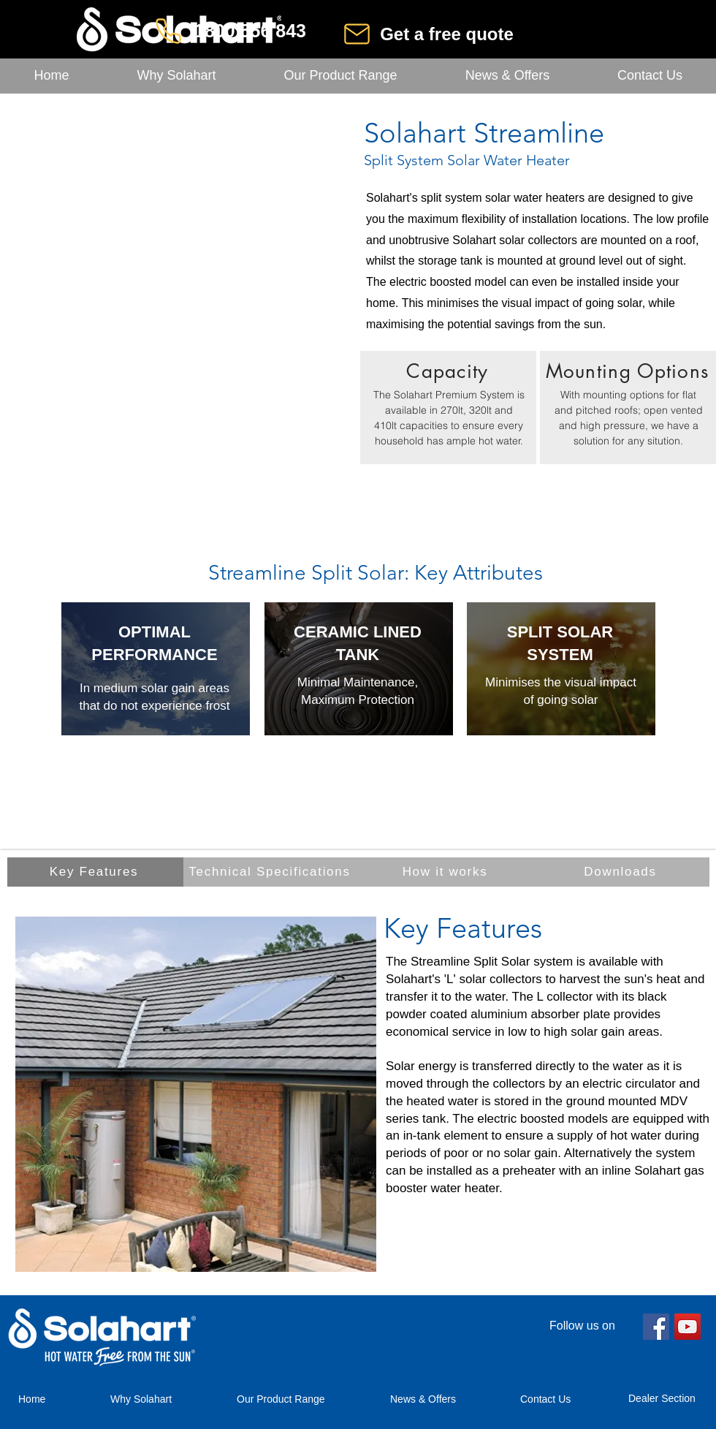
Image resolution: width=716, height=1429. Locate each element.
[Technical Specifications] (271, 872)
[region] (154, 671)
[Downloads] (621, 872)
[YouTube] (687, 1327)
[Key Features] (95, 872)
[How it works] (446, 872)
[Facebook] (656, 1327)
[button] (176, 75)
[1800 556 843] (229, 30)
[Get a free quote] (427, 34)
